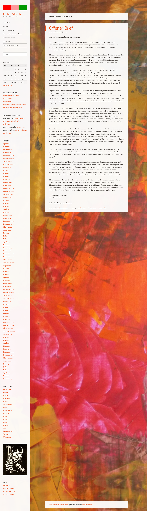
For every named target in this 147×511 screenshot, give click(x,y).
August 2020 (7, 334)
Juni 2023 (6, 236)
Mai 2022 (6, 275)
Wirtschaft (7, 437)
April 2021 (6, 313)
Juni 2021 (6, 307)
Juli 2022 (6, 269)
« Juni (5, 85)
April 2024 (6, 209)
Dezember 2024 (8, 188)
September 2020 (9, 331)
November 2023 (8, 224)
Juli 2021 (6, 304)
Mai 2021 (6, 310)
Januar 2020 (7, 349)
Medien (5, 419)
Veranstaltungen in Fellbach (12, 34)
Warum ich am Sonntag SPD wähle (14, 105)
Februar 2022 (7, 283)
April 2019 (6, 373)
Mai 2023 (6, 239)
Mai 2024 (6, 206)
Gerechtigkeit (8, 404)
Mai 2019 (6, 370)
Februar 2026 (7, 150)
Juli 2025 (6, 170)
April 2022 (6, 278)
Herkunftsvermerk (9, 38)
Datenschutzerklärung (10, 45)
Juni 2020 (6, 337)
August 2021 (7, 301)
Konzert (6, 413)
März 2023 (6, 245)
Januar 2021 (7, 319)
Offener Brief (61, 28)
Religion (6, 425)
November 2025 (8, 159)
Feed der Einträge (9, 488)
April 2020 (6, 343)
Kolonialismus (7, 410)
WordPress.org (8, 494)
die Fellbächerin (8, 30)
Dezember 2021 (8, 289)
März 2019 (6, 376)
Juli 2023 (6, 233)
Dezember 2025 (8, 156)
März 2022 (6, 281)
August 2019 (7, 361)
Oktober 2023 (7, 227)
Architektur (7, 389)
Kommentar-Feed (9, 491)
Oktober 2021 (7, 295)
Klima (82, 208)
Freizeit (6, 401)
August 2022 (7, 266)
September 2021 (8, 298)
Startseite (6, 22)
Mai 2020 (6, 340)
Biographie (7, 42)
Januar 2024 (7, 218)
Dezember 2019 (8, 352)
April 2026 (6, 144)
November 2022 (8, 257)
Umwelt (86, 208)
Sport (5, 428)
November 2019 (8, 355)
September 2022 (9, 263)
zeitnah (5, 26)
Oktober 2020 (8, 328)
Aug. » (10, 85)
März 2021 (6, 316)
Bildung (5, 395)
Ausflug (5, 392)
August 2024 (7, 197)
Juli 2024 (6, 200)
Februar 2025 (7, 182)
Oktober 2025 (8, 161)
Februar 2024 (7, 215)
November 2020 (8, 325)
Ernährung (6, 398)
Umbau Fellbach (12, 14)
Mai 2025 (6, 176)
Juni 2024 (6, 203)
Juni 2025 (6, 173)
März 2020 (7, 346)
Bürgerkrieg (21, 127)
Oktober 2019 (8, 358)
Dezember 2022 (8, 254)
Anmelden (6, 485)
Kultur (5, 416)
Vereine (6, 434)
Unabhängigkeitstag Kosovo (12, 107)
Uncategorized (63, 208)
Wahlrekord (7, 102)
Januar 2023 (7, 251)
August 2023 (7, 230)
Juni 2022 (6, 272)
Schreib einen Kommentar (98, 208)
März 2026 (6, 147)
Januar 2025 (7, 185)
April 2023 (6, 242)
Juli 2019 (6, 364)
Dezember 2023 (8, 221)
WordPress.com (87, 504)
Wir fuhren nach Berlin (11, 96)
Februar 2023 (7, 248)
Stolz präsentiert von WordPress (59, 504)
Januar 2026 (7, 153)
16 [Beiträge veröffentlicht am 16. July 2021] (18, 76)
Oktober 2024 (8, 194)
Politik (5, 422)
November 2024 (8, 191)
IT (4, 121)
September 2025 (9, 164)
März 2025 (6, 179)
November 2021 (8, 292)
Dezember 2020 (8, 322)
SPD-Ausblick (7, 99)
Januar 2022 (7, 286)
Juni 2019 (6, 367)
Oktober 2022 (8, 260)
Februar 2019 (7, 379)
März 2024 (6, 212)
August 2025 (7, 167)
